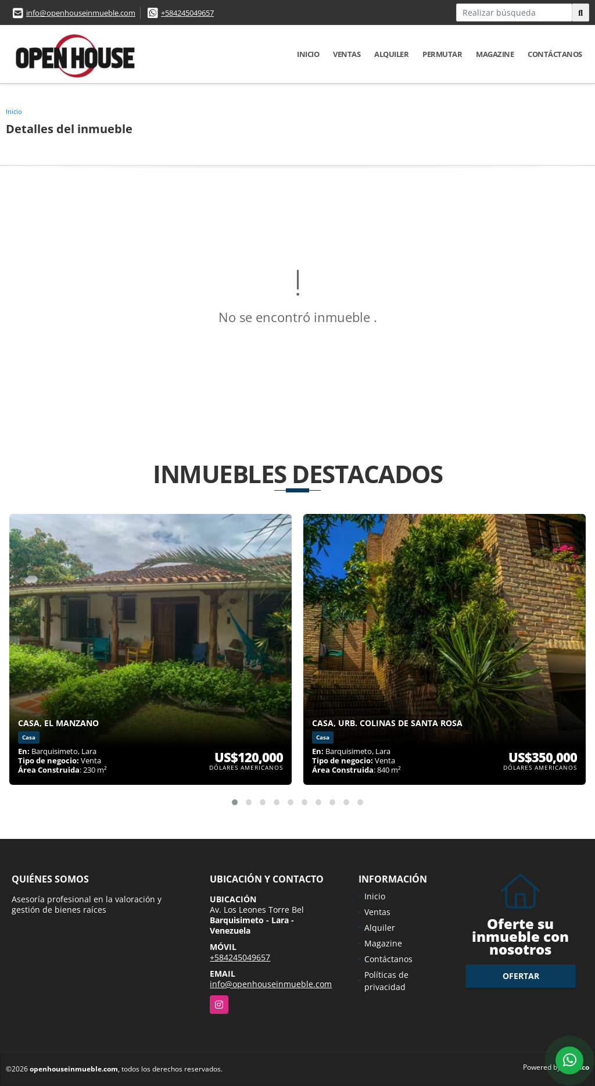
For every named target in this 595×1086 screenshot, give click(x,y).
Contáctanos (555, 54)
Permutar (442, 54)
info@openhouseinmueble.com (80, 13)
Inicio (308, 54)
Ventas (346, 54)
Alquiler (391, 54)
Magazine (495, 54)
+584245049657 (187, 13)
